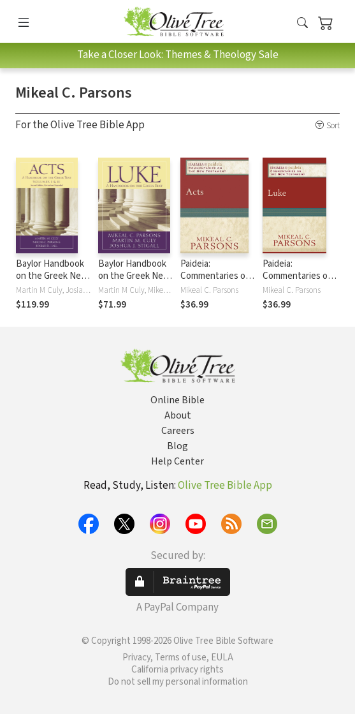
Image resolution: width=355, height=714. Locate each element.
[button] (302, 24)
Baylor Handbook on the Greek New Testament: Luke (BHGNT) (134, 282)
